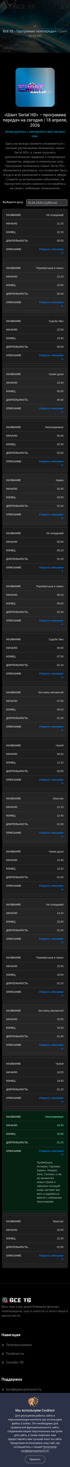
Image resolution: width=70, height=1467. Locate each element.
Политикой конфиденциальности (39, 1448)
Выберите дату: (13, 202)
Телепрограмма (16, 1344)
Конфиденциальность (21, 1389)
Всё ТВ (8, 31)
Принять (34, 1459)
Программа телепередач (36, 31)
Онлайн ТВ (12, 1362)
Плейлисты (12, 1353)
